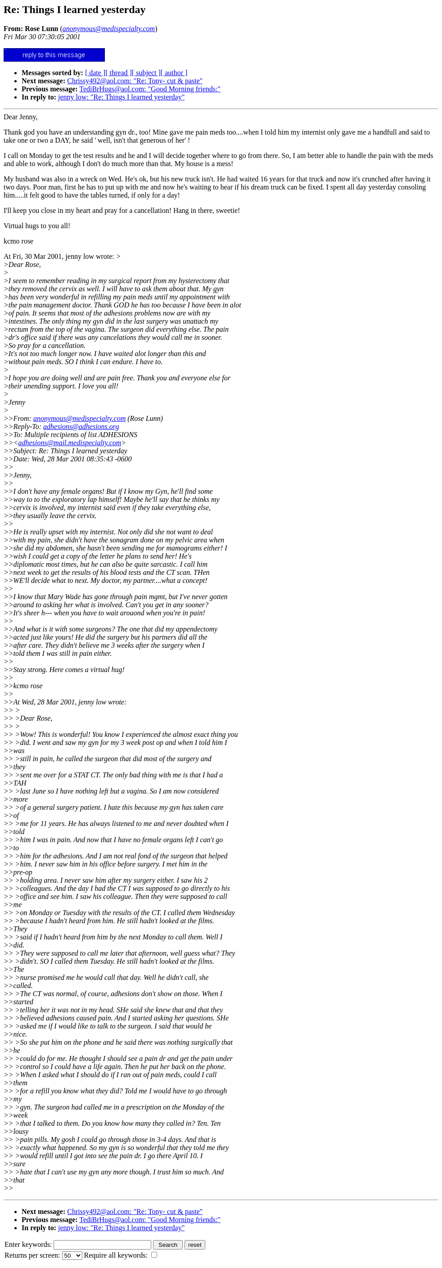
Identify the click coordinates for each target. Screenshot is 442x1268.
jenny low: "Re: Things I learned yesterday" (121, 97)
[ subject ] (146, 73)
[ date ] (95, 73)
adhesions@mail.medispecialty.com (69, 443)
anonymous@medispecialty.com (79, 418)
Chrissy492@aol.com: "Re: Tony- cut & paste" (135, 81)
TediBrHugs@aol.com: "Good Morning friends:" (150, 89)
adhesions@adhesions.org (81, 426)
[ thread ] (118, 73)
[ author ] (174, 73)
